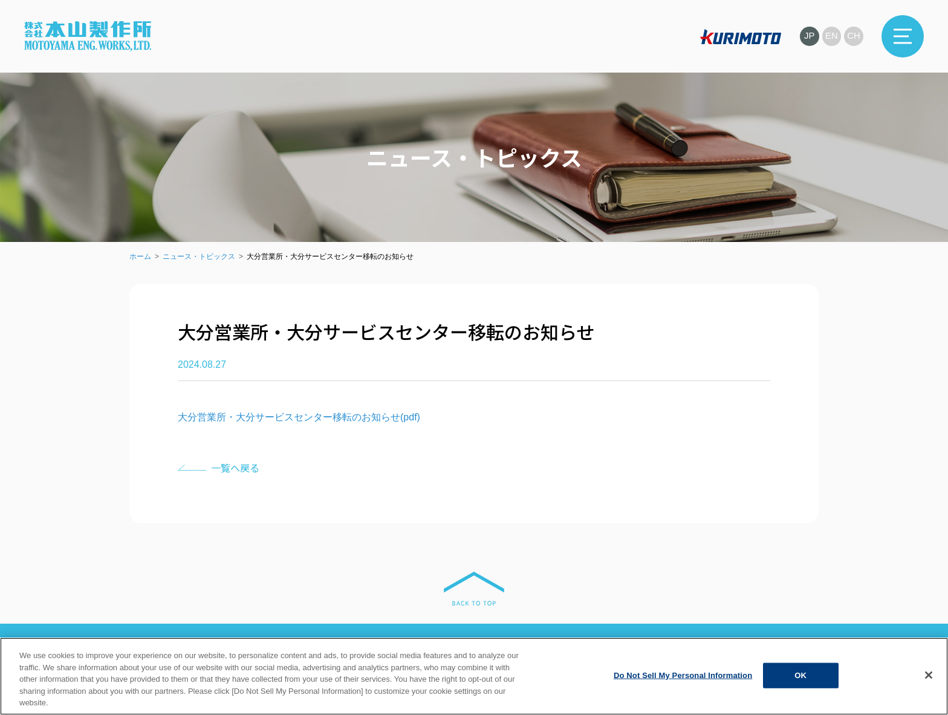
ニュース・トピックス (199, 256)
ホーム (140, 256)
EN (831, 36)
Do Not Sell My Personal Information (683, 675)
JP (809, 36)
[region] (474, 676)
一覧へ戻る (235, 467)
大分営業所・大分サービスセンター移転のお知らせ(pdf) (299, 417)
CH (853, 36)
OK (800, 675)
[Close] (928, 675)
